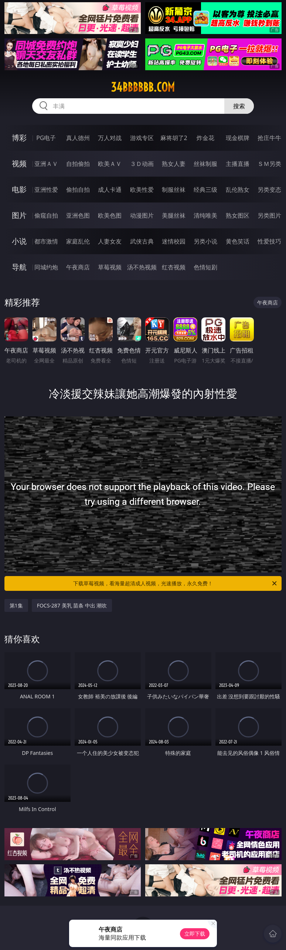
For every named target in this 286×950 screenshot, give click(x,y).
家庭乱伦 (78, 241)
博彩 (19, 138)
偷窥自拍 (46, 215)
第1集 (16, 605)
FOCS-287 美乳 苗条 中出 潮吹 (72, 605)
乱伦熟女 (237, 189)
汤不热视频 (142, 267)
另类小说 (205, 241)
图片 (19, 215)
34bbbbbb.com (143, 87)
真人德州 (78, 138)
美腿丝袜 (173, 215)
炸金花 (205, 138)
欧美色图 (110, 215)
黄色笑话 (237, 241)
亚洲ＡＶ (46, 164)
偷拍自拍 (78, 189)
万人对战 (110, 138)
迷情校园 (173, 241)
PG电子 (46, 138)
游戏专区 (142, 138)
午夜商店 (78, 267)
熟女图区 (237, 215)
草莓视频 (110, 267)
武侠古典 (142, 241)
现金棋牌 (237, 138)
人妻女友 (110, 241)
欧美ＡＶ (110, 164)
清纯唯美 (205, 215)
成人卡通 (110, 189)
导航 (19, 267)
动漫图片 (142, 215)
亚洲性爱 (46, 189)
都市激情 (46, 241)
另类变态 (269, 189)
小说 (19, 241)
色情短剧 (205, 267)
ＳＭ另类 (269, 164)
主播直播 (237, 164)
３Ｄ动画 (142, 164)
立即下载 (194, 933)
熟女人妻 (173, 164)
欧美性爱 (142, 189)
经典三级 (205, 189)
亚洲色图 (78, 215)
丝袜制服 (205, 164)
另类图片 (269, 215)
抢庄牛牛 (269, 138)
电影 (19, 189)
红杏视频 (173, 267)
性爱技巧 (269, 241)
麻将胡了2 (173, 138)
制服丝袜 (173, 189)
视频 (19, 163)
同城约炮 (46, 267)
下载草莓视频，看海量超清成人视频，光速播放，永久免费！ (175, 583)
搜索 (239, 106)
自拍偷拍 (78, 164)
